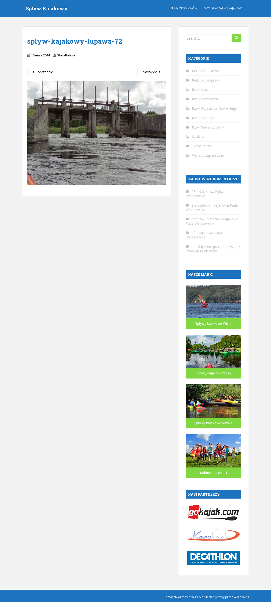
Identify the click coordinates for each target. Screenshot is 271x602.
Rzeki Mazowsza (205, 99)
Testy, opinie (202, 146)
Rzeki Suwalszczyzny (208, 127)
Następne (151, 72)
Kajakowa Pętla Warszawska (204, 193)
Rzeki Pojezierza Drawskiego (214, 108)
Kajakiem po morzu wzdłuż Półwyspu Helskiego (213, 248)
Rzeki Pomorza (204, 117)
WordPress (241, 597)
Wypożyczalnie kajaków (223, 8)
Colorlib (202, 597)
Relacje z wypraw (205, 80)
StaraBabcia (66, 55)
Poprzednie (42, 72)
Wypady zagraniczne (208, 155)
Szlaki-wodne (202, 136)
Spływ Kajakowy (47, 8)
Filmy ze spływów (184, 8)
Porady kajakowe (205, 70)
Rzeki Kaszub (202, 89)
